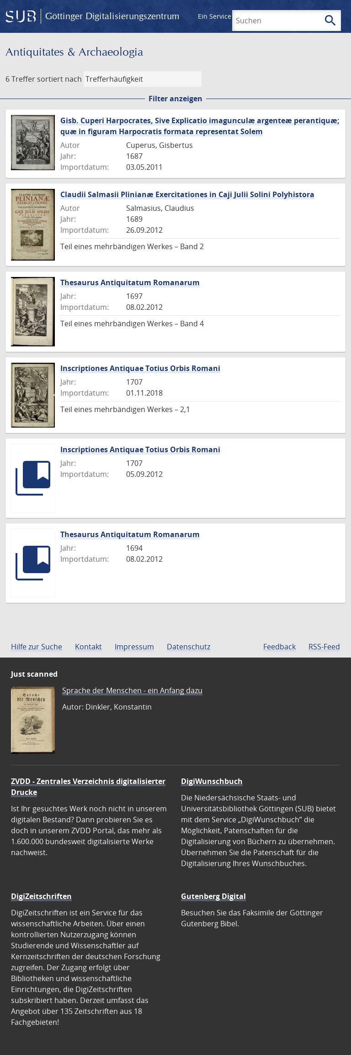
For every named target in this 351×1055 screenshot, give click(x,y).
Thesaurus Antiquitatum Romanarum (130, 282)
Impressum (134, 647)
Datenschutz (188, 647)
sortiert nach (59, 79)
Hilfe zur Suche (36, 647)
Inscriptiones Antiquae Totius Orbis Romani (140, 368)
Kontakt (88, 647)
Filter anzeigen (175, 99)
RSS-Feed (324, 647)
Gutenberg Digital (213, 896)
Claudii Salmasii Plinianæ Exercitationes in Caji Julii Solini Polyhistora (187, 194)
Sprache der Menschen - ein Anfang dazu (132, 690)
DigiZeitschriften (41, 896)
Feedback (279, 647)
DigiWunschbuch (212, 781)
